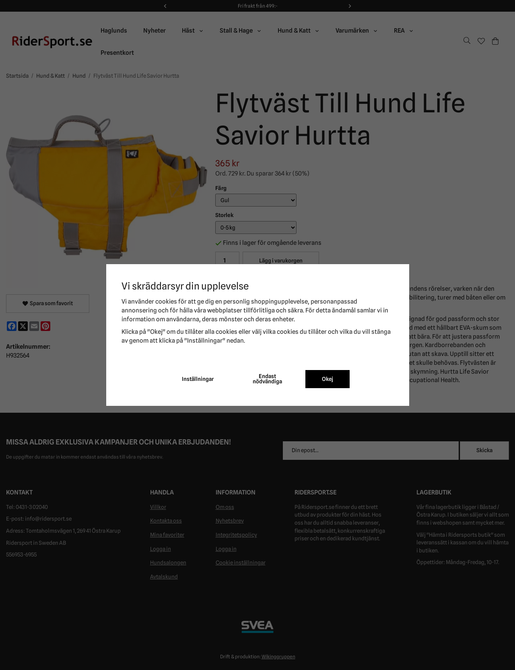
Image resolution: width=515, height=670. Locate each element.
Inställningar (198, 379)
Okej (327, 379)
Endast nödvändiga (267, 379)
